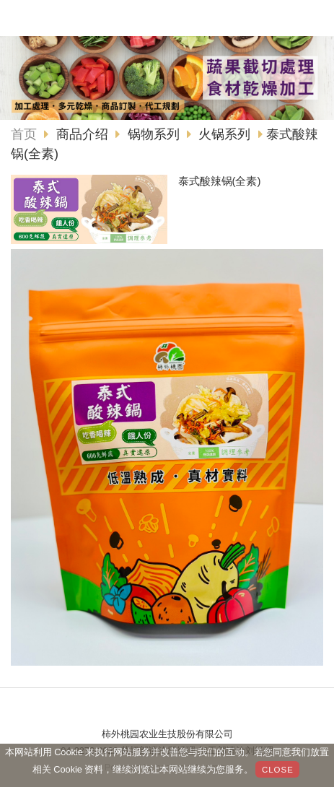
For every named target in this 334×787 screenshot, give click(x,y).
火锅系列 (224, 134)
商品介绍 (84, 134)
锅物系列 (154, 134)
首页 (24, 134)
